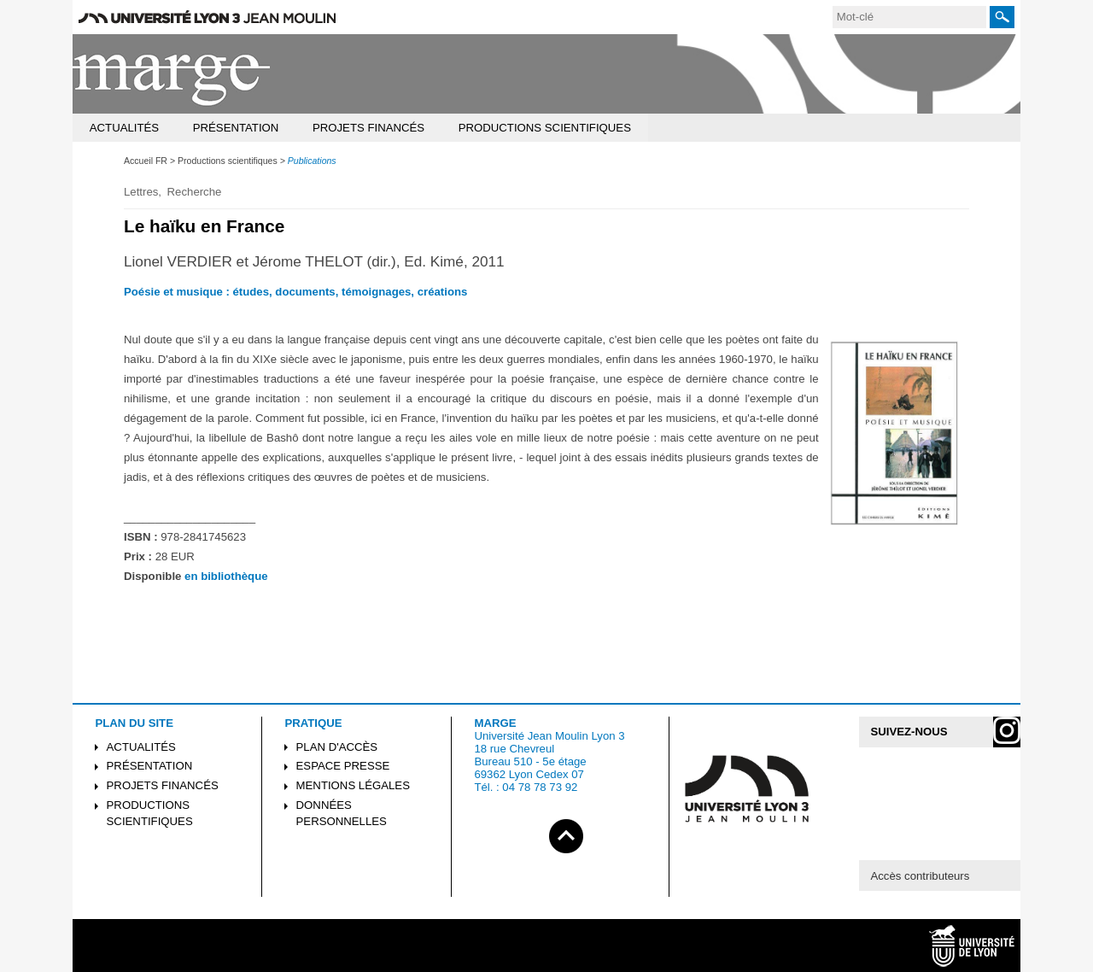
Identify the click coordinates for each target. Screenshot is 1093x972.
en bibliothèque (225, 576)
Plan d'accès (337, 747)
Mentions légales (353, 785)
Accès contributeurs (919, 876)
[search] (909, 17)
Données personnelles (341, 813)
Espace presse (343, 765)
